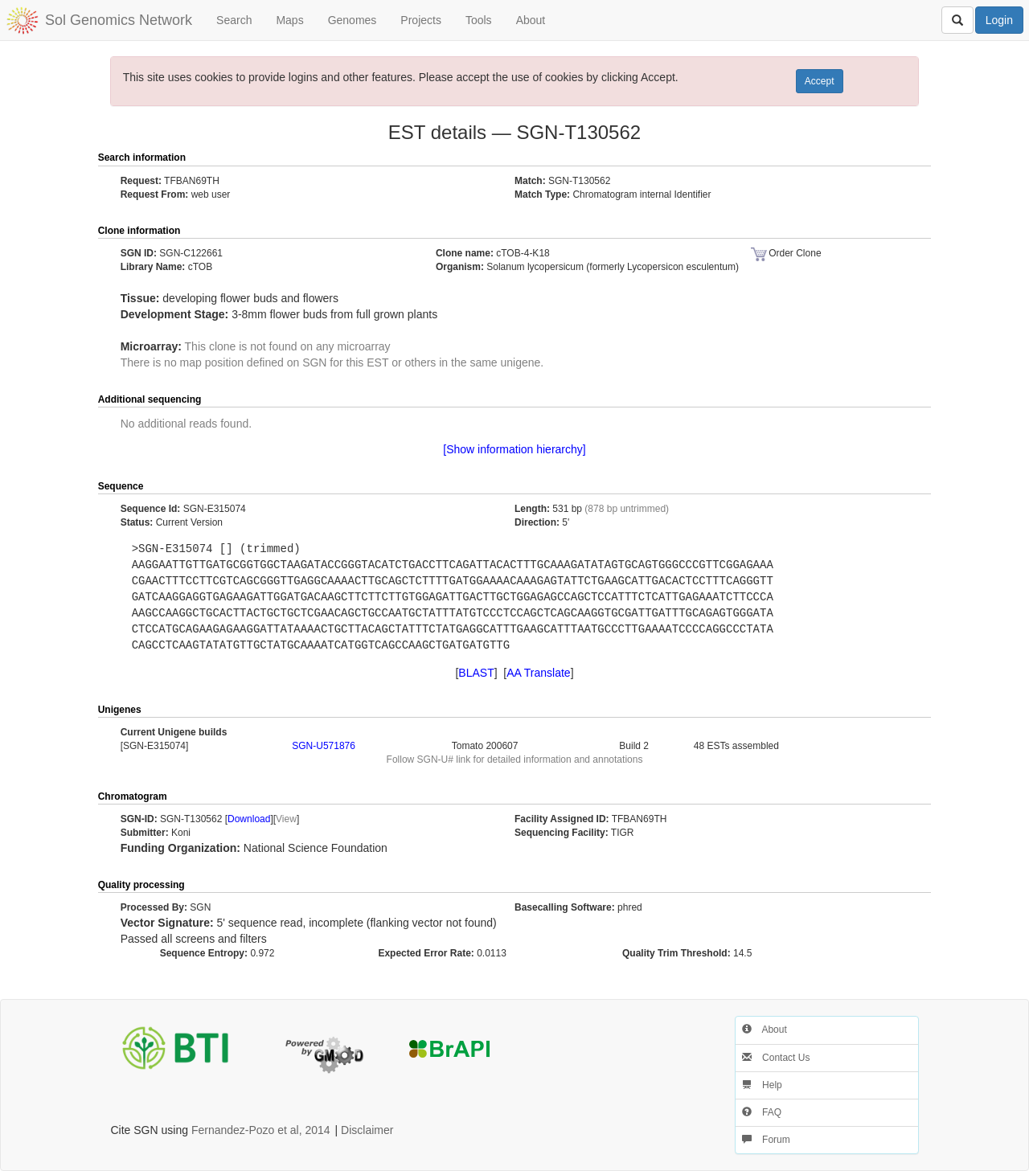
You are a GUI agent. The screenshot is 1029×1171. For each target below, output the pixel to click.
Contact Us (776, 1057)
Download (249, 819)
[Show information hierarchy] (514, 449)
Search (234, 20)
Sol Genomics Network (118, 20)
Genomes (352, 20)
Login (999, 20)
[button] (890, 158)
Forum (766, 1139)
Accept (819, 81)
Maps (289, 20)
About (531, 20)
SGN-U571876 (323, 745)
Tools (478, 20)
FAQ (761, 1112)
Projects (420, 20)
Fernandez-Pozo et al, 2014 (260, 1130)
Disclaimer (367, 1130)
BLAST (476, 672)
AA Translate (538, 672)
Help (762, 1085)
